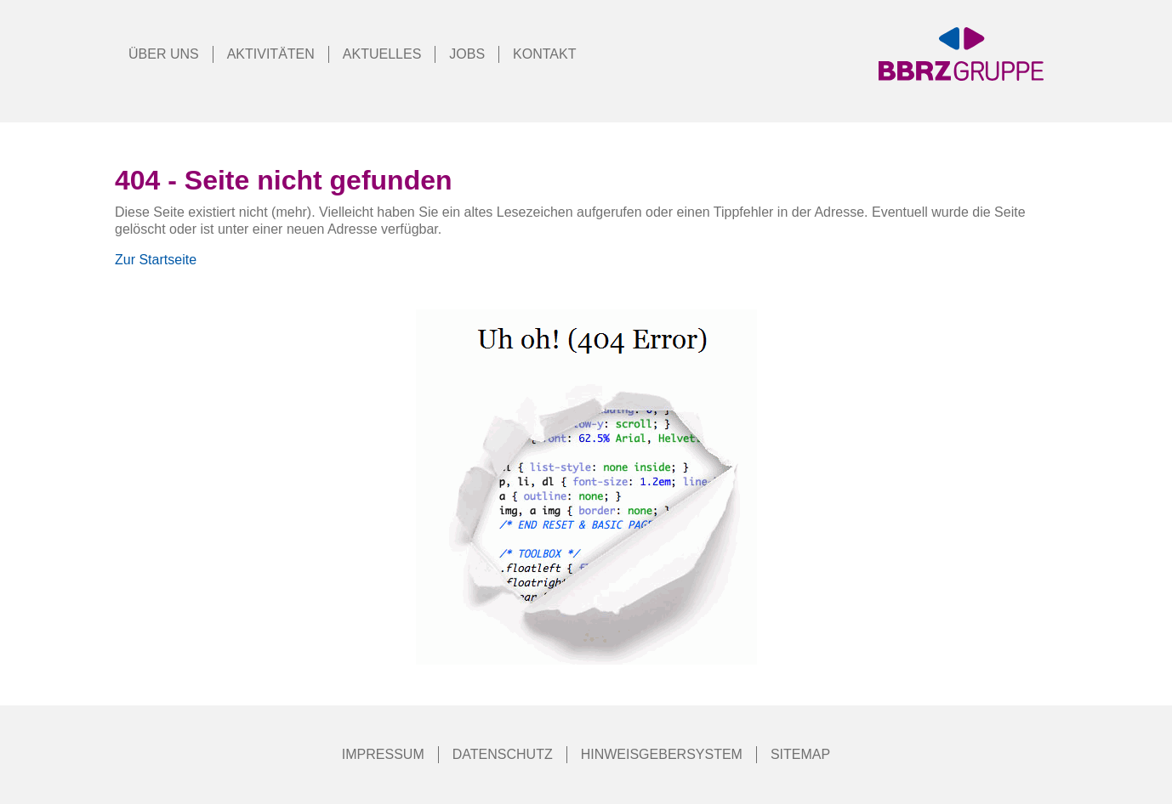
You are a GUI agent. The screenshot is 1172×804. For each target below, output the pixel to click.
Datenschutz (502, 754)
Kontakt (544, 54)
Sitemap (800, 754)
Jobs (467, 54)
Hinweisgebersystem (661, 754)
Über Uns (163, 54)
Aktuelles (382, 54)
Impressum (383, 754)
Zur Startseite (155, 259)
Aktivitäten (271, 54)
